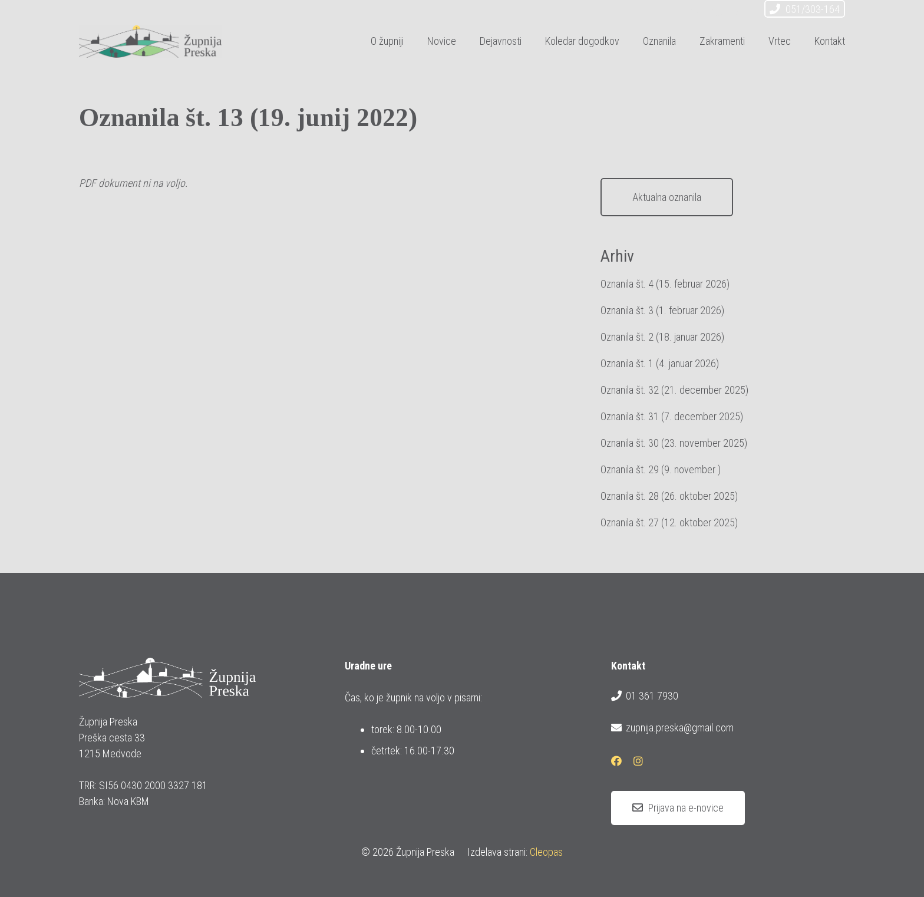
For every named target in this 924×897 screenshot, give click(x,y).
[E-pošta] (696, 10)
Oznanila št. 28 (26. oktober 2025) (669, 496)
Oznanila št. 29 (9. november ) (660, 469)
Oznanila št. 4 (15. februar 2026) (665, 284)
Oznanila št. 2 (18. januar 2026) (662, 337)
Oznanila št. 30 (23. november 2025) (673, 443)
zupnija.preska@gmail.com (672, 727)
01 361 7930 (644, 696)
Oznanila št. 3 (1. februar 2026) (662, 310)
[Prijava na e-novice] (678, 808)
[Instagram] (739, 10)
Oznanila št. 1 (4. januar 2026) (659, 363)
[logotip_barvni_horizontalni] (150, 41)
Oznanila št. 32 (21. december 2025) (674, 390)
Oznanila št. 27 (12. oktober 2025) (669, 522)
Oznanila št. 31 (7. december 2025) (671, 416)
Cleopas (546, 852)
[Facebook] (717, 10)
